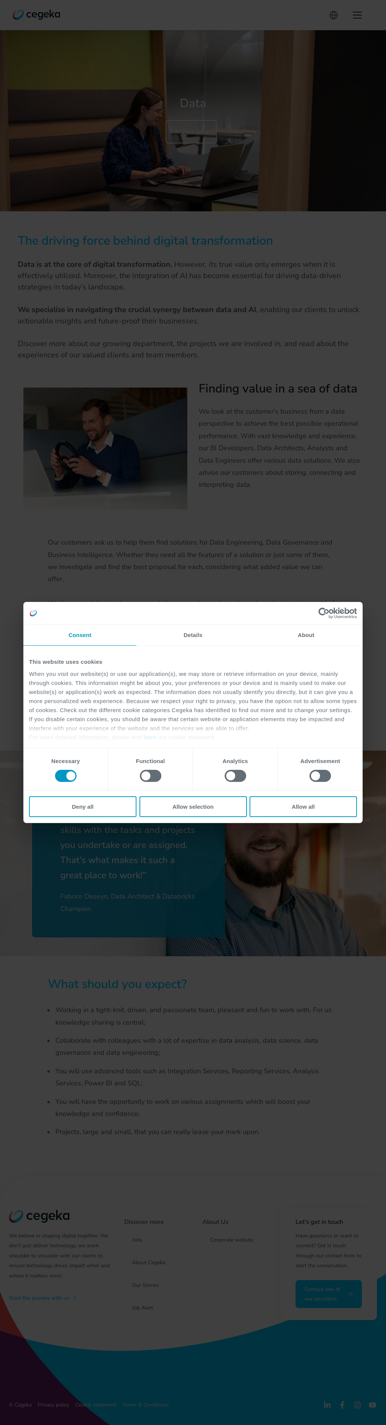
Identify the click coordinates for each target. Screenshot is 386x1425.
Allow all (303, 806)
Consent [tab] (80, 635)
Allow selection (192, 806)
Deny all (83, 806)
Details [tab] (193, 635)
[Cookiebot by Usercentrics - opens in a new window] (324, 613)
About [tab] (306, 635)
